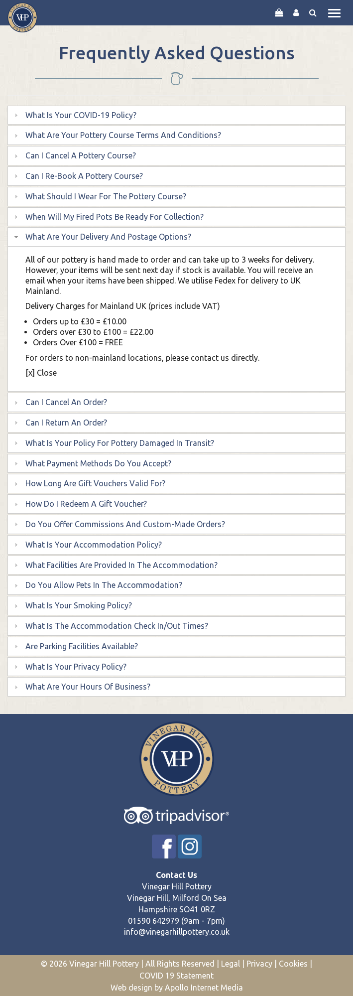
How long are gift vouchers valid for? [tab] (88, 483)
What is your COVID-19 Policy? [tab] (74, 115)
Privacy (259, 963)
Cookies (293, 963)
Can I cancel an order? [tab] (59, 402)
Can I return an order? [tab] (59, 422)
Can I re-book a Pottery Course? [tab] (77, 175)
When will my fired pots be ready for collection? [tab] (108, 216)
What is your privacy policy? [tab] (69, 666)
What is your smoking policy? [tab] (72, 605)
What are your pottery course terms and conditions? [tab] (116, 135)
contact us (210, 357)
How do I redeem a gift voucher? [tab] (79, 503)
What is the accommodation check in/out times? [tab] (110, 625)
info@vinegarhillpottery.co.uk (177, 931)
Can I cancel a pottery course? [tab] (74, 155)
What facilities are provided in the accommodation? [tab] (115, 565)
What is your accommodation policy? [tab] (87, 544)
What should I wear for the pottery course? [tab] (99, 196)
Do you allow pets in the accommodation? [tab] (97, 584)
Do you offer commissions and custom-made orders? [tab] (118, 524)
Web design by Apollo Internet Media (177, 987)
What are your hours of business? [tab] (81, 686)
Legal (230, 963)
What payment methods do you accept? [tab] (91, 463)
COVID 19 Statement (176, 975)
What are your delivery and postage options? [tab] (101, 236)
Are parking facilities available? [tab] (75, 646)
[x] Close (41, 372)
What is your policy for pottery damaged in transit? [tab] (113, 442)
